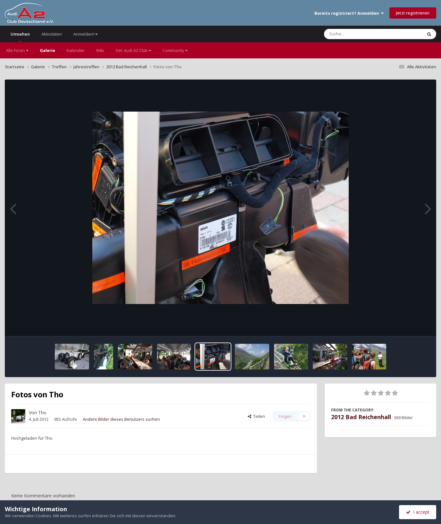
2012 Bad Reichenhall (361, 417)
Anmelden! (85, 34)
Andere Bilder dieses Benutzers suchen (121, 419)
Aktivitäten (51, 34)
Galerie (47, 50)
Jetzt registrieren (412, 13)
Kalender (76, 50)
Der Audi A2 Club (133, 50)
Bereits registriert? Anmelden (349, 13)
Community (174, 50)
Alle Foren (17, 50)
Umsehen (20, 36)
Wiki (100, 50)
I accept (417, 512)
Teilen (256, 416)
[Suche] (360, 34)
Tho (42, 413)
